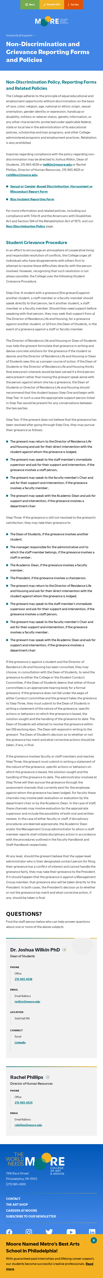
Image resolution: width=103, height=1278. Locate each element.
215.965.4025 (24, 1102)
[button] (29, 4)
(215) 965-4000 (16, 1184)
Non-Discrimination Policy (25, 226)
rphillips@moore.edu (21, 175)
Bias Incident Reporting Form (32, 199)
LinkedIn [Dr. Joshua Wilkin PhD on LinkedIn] (20, 1042)
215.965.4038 (23, 979)
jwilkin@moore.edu (57, 165)
